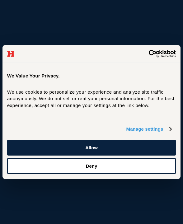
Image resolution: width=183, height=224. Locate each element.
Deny (91, 166)
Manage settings (144, 129)
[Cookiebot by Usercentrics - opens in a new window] (148, 54)
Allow (91, 147)
